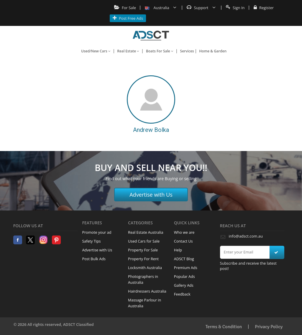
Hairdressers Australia (147, 291)
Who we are (184, 232)
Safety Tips (91, 241)
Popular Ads (184, 276)
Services (187, 51)
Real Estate (128, 51)
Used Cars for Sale (144, 241)
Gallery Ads (183, 285)
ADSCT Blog (184, 258)
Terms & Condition (224, 327)
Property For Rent (143, 258)
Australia (160, 7)
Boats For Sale (159, 51)
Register (264, 7)
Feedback (182, 294)
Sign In (235, 7)
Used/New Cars (96, 51)
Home (151, 36)
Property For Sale (143, 250)
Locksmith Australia (145, 267)
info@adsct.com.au (246, 236)
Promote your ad (96, 232)
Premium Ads (185, 267)
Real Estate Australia (145, 232)
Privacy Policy (269, 327)
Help (178, 250)
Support (201, 7)
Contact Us (183, 241)
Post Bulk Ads (94, 258)
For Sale (125, 7)
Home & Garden (212, 51)
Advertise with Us (151, 194)
